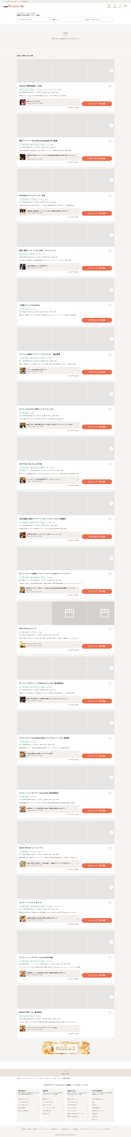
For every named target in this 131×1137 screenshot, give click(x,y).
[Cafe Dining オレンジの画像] (65, 613)
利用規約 (29, 1129)
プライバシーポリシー (44, 1129)
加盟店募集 (75, 1129)
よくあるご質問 (106, 1129)
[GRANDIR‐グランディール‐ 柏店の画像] (65, 180)
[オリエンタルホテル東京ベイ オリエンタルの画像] (65, 394)
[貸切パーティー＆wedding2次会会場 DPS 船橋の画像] (65, 125)
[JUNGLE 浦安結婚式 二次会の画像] (65, 70)
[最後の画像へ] (111, 70)
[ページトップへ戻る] (65, 1072)
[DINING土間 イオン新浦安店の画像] (65, 997)
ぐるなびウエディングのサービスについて (90, 1129)
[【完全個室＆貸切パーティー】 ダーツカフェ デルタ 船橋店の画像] (65, 503)
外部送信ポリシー (55, 1129)
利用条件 (35, 1129)
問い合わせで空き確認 (96, 158)
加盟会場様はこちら (66, 1129)
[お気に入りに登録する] (110, 86)
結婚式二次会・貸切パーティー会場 (47, 1078)
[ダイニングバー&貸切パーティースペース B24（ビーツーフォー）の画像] (65, 558)
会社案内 (23, 1129)
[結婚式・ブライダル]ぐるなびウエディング (27, 1078)
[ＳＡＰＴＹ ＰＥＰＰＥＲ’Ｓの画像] (65, 887)
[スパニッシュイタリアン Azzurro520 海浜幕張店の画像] (65, 777)
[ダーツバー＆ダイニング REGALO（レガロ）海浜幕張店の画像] (65, 668)
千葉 (59, 1078)
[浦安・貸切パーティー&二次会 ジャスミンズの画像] (65, 235)
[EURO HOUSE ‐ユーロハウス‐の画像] (65, 832)
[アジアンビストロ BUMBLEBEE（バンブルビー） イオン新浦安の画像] (65, 723)
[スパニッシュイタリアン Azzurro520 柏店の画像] (65, 942)
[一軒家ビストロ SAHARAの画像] (65, 290)
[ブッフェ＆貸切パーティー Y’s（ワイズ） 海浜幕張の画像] (65, 339)
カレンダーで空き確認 (96, 104)
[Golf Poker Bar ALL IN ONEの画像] (65, 448)
